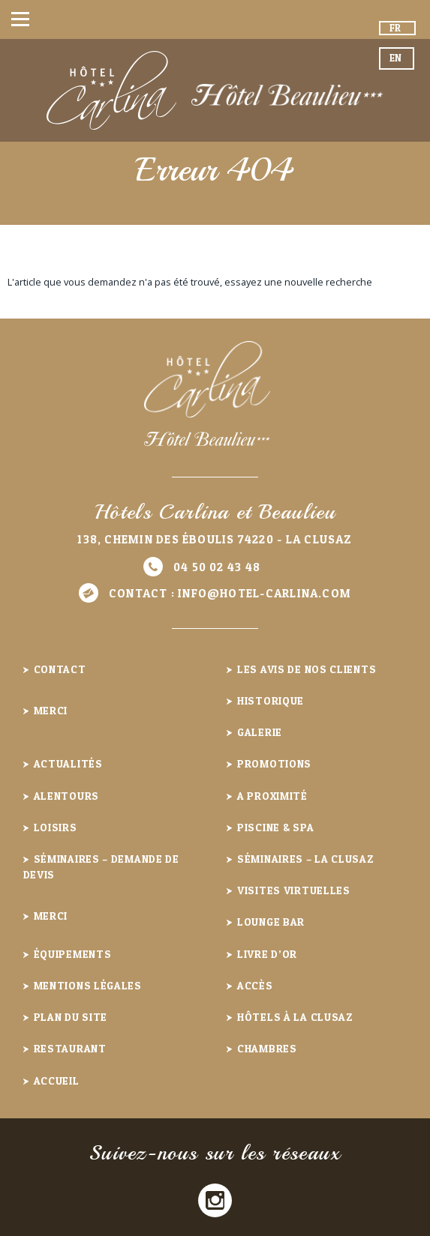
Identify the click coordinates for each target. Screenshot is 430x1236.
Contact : (230, 593)
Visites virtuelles (293, 890)
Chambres (267, 1048)
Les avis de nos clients (306, 669)
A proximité (272, 795)
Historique (270, 700)
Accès (255, 985)
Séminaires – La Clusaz (305, 858)
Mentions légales (88, 985)
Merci (51, 710)
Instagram (215, 1200)
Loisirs (55, 827)
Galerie (259, 732)
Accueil (57, 1080)
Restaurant (70, 1048)
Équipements (73, 953)
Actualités (68, 763)
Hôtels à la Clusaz (295, 1016)
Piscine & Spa (275, 827)
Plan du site (70, 1016)
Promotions (274, 763)
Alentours (66, 795)
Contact (60, 669)
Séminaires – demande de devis (101, 866)
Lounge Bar (271, 921)
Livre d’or (267, 953)
